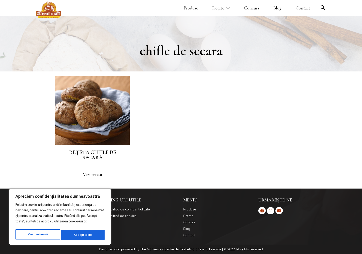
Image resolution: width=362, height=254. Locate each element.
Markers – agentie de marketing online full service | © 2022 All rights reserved (205, 249)
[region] (60, 218)
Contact (303, 8)
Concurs (251, 8)
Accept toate (83, 235)
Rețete (221, 8)
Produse (191, 8)
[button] (92, 175)
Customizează (38, 235)
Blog (277, 8)
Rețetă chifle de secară (92, 155)
